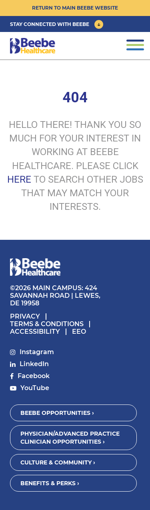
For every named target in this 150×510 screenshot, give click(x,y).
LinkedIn (34, 364)
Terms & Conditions (47, 324)
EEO (79, 331)
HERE (19, 179)
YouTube (34, 388)
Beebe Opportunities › (57, 412)
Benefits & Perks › (49, 483)
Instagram (37, 352)
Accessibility (35, 331)
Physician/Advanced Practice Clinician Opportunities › (70, 437)
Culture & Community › (57, 462)
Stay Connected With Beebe (49, 24)
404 (75, 97)
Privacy (25, 316)
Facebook (34, 376)
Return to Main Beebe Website (75, 8)
